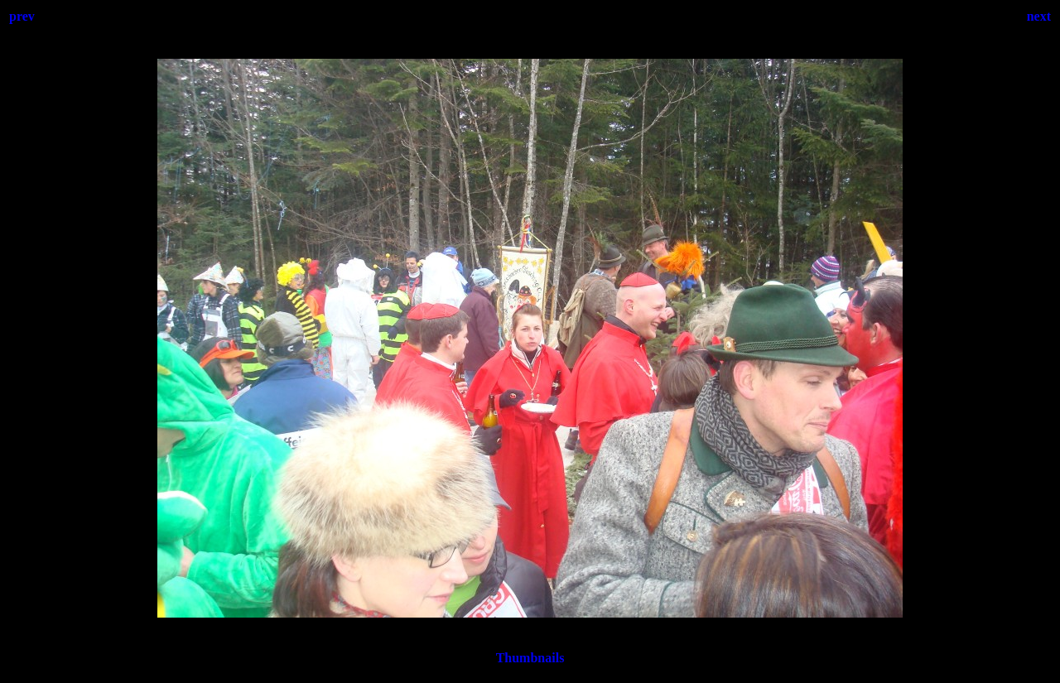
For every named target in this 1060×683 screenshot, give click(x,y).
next (1039, 16)
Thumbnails (530, 658)
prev (22, 16)
